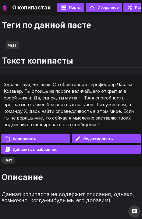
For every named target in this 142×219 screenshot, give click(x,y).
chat (134, 211)
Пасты (70, 8)
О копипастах (31, 7)
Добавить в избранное (30, 149)
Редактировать (94, 139)
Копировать (20, 139)
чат (12, 45)
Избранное (104, 8)
